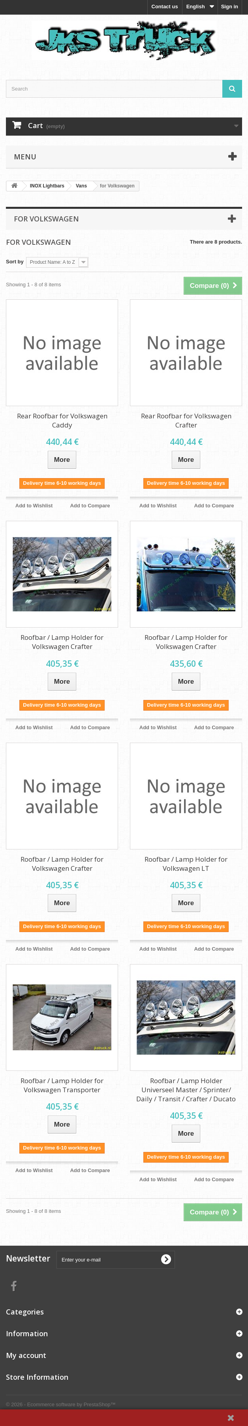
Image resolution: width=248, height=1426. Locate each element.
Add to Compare (90, 506)
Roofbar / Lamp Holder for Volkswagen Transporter (62, 1085)
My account (26, 1355)
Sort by (15, 262)
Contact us (165, 6)
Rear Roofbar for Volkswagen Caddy (62, 420)
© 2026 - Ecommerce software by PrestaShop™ (61, 1404)
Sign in (229, 6)
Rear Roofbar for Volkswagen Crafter (186, 420)
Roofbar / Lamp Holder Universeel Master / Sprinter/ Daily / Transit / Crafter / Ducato (186, 1089)
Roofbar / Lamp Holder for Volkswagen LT (186, 864)
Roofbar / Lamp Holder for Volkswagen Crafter (62, 642)
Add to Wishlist (34, 506)
